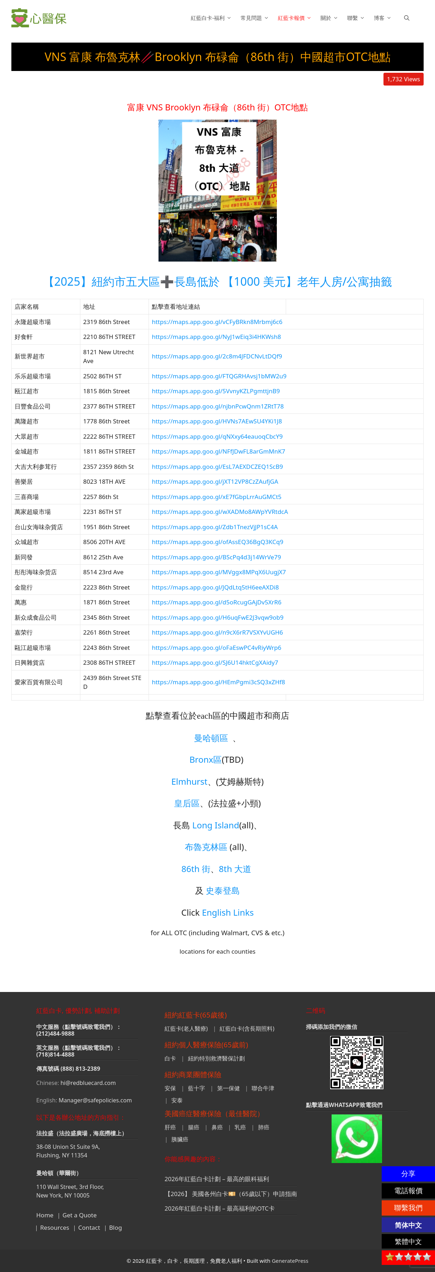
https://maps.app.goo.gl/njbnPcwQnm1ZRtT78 (218, 406)
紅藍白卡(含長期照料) (247, 1028)
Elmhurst (189, 781)
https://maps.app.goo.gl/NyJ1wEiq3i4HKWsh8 (216, 337)
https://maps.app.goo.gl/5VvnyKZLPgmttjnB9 (216, 391)
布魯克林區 (206, 846)
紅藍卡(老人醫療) (186, 1028)
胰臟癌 (179, 1139)
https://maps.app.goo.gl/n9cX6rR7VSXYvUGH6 (217, 632)
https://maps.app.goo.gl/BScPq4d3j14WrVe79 (216, 557)
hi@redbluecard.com (88, 1083)
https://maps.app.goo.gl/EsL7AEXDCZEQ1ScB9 (217, 466)
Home (44, 1215)
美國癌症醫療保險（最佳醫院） (214, 1113)
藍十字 (196, 1088)
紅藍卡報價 (295, 17)
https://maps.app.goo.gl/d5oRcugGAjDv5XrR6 (216, 602)
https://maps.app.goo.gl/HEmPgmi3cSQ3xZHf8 (218, 682)
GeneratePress (290, 1260)
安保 (170, 1088)
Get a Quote (80, 1215)
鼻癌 (217, 1127)
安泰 (177, 1100)
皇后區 (187, 803)
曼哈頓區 (211, 738)
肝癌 (170, 1127)
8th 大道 (235, 868)
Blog (115, 1227)
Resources (54, 1227)
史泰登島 (223, 890)
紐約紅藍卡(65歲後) (196, 1015)
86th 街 (196, 868)
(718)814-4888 (55, 1054)
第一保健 (228, 1088)
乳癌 (240, 1127)
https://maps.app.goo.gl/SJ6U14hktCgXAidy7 (215, 662)
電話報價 (408, 1190)
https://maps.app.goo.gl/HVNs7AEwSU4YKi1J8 (217, 421)
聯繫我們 (408, 1207)
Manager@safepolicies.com (95, 1100)
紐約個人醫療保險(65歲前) (206, 1044)
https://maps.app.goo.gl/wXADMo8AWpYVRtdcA (220, 512)
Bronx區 (205, 759)
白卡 (170, 1058)
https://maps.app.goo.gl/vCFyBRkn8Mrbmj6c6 (217, 322)
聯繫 (357, 17)
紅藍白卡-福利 (212, 17)
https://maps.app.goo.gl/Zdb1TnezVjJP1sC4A (215, 527)
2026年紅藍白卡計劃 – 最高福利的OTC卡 (220, 1208)
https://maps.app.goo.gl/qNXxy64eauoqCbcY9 (217, 436)
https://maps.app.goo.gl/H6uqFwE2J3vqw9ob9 (218, 617)
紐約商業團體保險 (193, 1074)
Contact (89, 1227)
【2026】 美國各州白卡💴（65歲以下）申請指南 (231, 1194)
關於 (330, 17)
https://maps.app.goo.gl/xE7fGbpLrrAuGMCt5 (216, 497)
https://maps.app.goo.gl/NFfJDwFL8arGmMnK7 (218, 451)
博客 (383, 17)
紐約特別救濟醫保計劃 (216, 1058)
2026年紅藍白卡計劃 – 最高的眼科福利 (217, 1179)
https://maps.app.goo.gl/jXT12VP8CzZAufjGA (215, 481)
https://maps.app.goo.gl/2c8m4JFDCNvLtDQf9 (217, 356)
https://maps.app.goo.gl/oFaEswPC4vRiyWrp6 (216, 647)
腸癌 (193, 1127)
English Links (228, 912)
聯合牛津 (263, 1088)
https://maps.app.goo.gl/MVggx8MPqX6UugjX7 (219, 572)
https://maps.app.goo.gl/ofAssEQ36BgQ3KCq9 (217, 542)
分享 (408, 1173)
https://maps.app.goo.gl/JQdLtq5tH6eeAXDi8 (215, 587)
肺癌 (263, 1127)
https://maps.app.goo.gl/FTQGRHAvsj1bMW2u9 (219, 376)
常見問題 (256, 17)
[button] (407, 17)
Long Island (215, 825)
